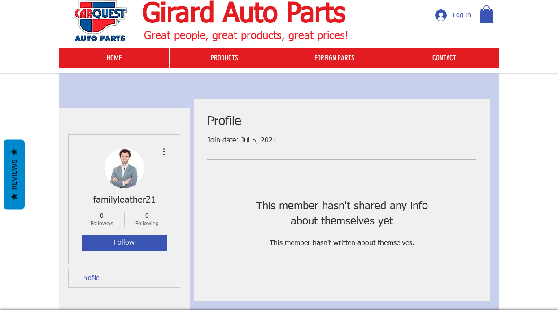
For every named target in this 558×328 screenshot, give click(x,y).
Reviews (14, 175)
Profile (90, 278)
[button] (486, 14)
